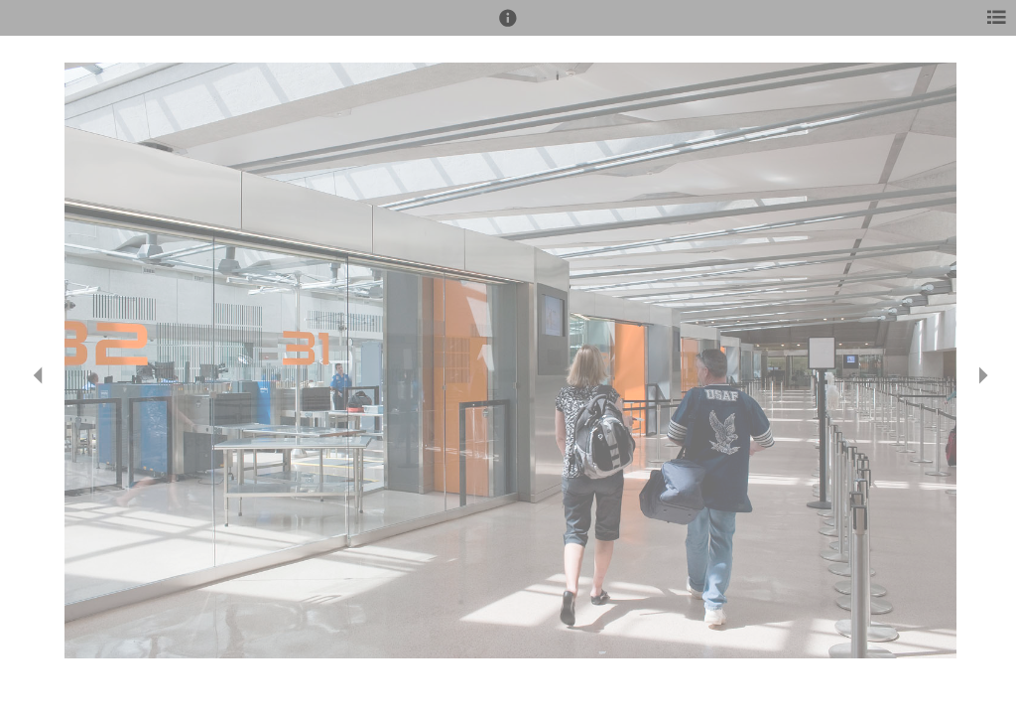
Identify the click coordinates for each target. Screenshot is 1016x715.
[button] (508, 27)
